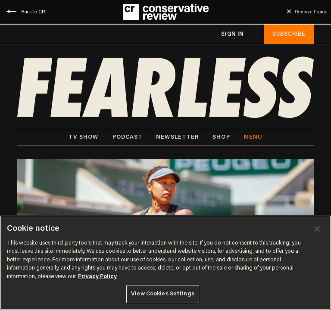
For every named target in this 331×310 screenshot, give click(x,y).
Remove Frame (311, 11)
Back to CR (33, 11)
